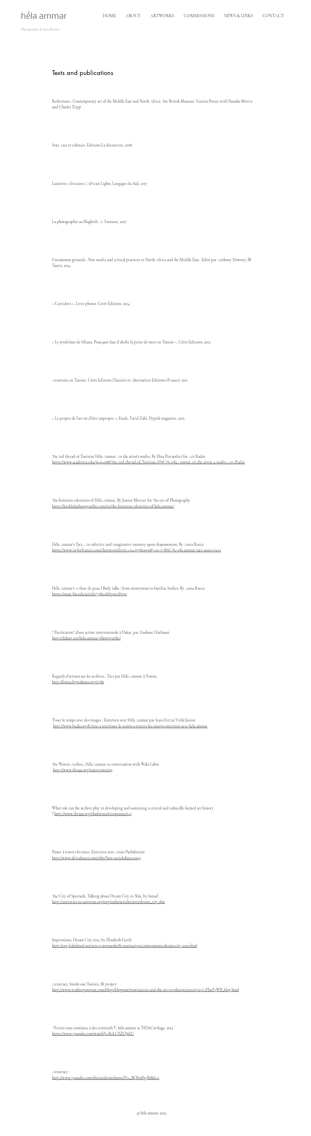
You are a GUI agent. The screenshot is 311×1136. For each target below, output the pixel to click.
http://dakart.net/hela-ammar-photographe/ (86, 638)
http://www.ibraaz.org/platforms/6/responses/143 (93, 813)
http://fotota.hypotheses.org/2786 (78, 682)
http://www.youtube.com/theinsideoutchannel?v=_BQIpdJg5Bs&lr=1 (105, 1077)
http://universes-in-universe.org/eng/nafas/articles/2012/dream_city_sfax (108, 901)
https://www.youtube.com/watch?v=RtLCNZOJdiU (93, 1033)
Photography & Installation (40, 29)
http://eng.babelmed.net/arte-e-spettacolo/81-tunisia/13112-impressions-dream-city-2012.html (124, 945)
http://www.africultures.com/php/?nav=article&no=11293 (96, 858)
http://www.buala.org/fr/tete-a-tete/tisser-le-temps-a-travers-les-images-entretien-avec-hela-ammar (130, 726)
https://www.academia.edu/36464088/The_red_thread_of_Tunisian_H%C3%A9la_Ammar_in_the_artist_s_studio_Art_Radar (148, 462)
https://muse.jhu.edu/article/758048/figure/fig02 (89, 594)
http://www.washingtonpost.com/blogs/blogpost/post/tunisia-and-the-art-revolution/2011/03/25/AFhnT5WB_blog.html (145, 989)
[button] (199, 16)
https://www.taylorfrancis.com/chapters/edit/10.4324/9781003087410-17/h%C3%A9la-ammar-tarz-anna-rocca (136, 550)
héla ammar (44, 16)
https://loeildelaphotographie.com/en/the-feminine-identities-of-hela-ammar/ (113, 506)
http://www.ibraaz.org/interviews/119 (82, 770)
